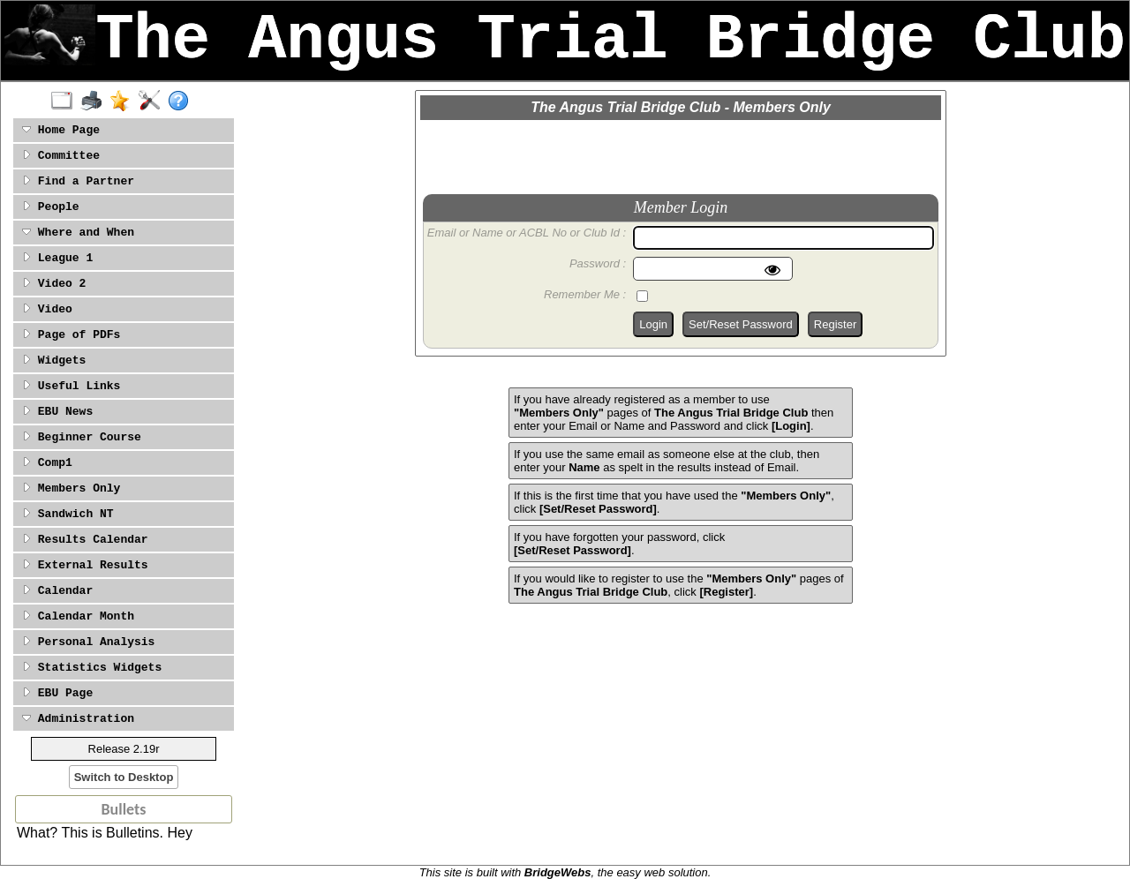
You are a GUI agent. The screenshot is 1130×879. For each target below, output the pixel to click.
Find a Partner (78, 181)
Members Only (71, 488)
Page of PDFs (71, 335)
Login (653, 324)
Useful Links (71, 386)
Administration (78, 718)
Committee (61, 155)
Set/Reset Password (741, 324)
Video (47, 309)
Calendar (57, 590)
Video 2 (54, 283)
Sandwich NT (68, 514)
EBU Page (57, 693)
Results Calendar (85, 539)
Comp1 (47, 463)
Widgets (54, 360)
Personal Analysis (88, 642)
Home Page (61, 130)
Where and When (78, 232)
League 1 (57, 258)
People (50, 207)
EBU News (57, 411)
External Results (85, 565)
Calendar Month (78, 616)
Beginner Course (81, 437)
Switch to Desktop (124, 777)
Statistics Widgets (92, 667)
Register (835, 324)
